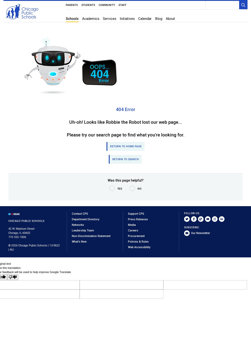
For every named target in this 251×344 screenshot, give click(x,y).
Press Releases (138, 219)
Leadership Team (83, 230)
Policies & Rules (138, 241)
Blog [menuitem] (158, 19)
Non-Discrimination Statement (91, 236)
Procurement (136, 236)
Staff (123, 5)
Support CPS (136, 213)
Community (107, 5)
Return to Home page (126, 146)
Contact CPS (80, 213)
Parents (72, 5)
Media (132, 225)
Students (88, 5)
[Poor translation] (12, 277)
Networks (78, 225)
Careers (133, 230)
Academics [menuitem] (90, 19)
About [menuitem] (170, 19)
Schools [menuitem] (72, 19)
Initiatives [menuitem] (127, 19)
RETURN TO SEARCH (125, 159)
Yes (119, 188)
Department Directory (85, 219)
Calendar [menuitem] (145, 19)
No (140, 188)
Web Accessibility (139, 247)
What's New (79, 241)
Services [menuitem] (109, 19)
